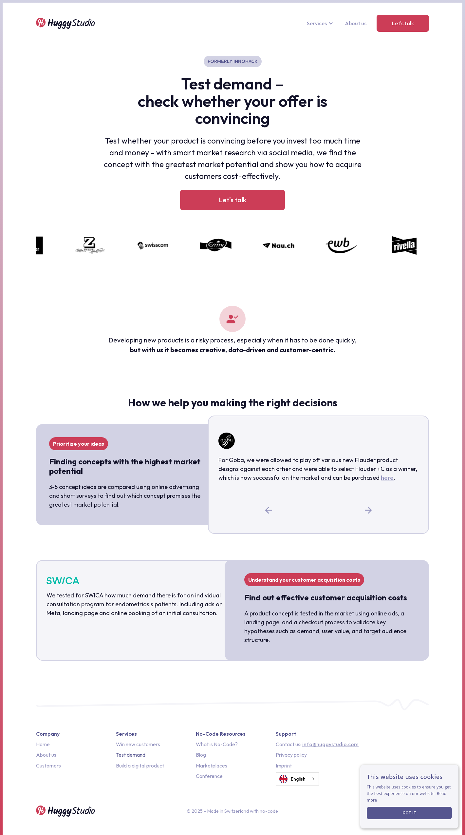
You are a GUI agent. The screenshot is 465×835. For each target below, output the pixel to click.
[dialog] (409, 796)
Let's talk (403, 23)
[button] (321, 23)
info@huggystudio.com (330, 744)
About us (355, 23)
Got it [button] (409, 813)
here (387, 477)
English (292, 779)
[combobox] (297, 779)
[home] (65, 23)
